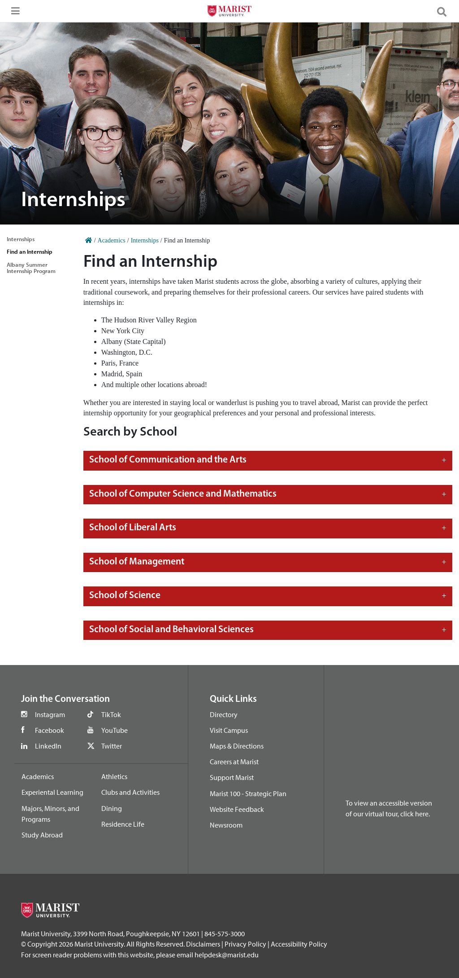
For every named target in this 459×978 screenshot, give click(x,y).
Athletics (114, 776)
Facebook (49, 730)
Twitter (111, 745)
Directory (224, 714)
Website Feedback (237, 809)
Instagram (50, 714)
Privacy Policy (245, 943)
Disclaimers (203, 943)
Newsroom (226, 824)
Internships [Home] (145, 240)
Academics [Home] (112, 240)
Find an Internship (29, 251)
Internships (21, 238)
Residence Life (122, 823)
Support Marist (232, 777)
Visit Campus (229, 730)
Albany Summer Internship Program (31, 267)
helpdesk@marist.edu (227, 954)
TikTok (111, 714)
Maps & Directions (237, 745)
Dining (111, 808)
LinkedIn (48, 745)
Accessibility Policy (299, 943)
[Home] (88, 240)
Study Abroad (42, 834)
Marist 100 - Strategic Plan (248, 793)
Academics (38, 776)
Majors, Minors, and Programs (50, 814)
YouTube (114, 730)
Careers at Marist (234, 761)
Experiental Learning (52, 792)
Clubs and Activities (130, 792)
